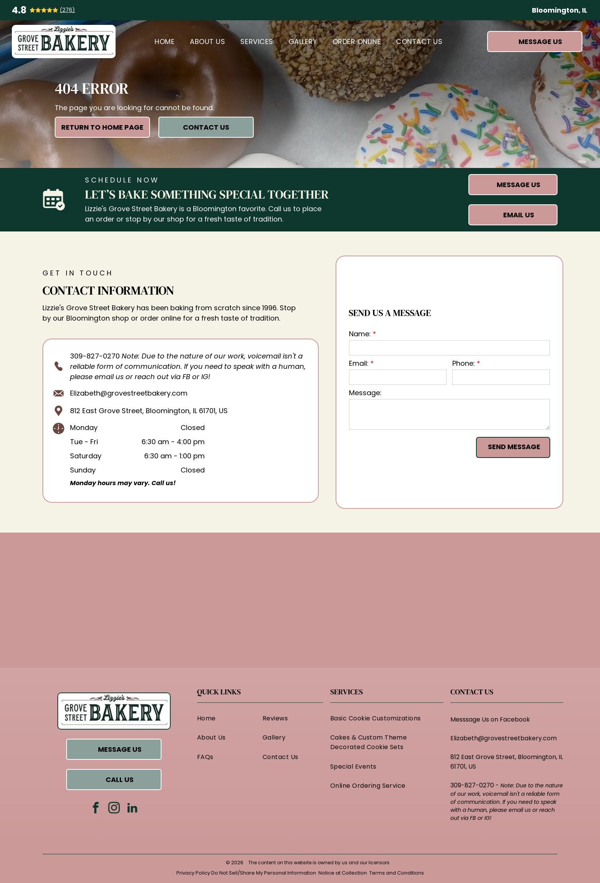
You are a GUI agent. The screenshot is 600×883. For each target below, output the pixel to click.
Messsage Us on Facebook (490, 719)
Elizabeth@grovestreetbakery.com (129, 393)
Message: (365, 393)
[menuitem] (164, 41)
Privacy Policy (193, 872)
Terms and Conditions (396, 872)
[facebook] (95, 808)
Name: (360, 334)
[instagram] (113, 808)
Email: (358, 363)
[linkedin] (132, 808)
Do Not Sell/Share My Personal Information (263, 872)
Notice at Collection (342, 872)
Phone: (463, 363)
